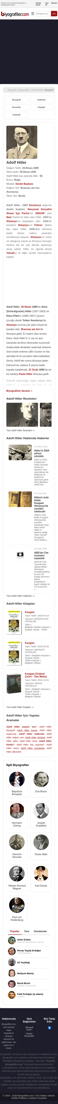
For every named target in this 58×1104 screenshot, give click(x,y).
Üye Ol (47, 4)
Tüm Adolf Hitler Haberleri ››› (20, 596)
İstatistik (17, 114)
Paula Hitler (41, 854)
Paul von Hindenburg (17, 918)
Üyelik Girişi (38, 4)
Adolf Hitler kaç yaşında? (30, 744)
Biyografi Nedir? (29, 1028)
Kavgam (29, 612)
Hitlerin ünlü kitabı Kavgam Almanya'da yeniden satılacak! (41, 504)
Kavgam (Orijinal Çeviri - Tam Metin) (36, 675)
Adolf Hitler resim (28, 741)
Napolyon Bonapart (17, 793)
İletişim (54, 3)
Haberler (41, 100)
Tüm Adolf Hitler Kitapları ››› (20, 707)
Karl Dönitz (41, 885)
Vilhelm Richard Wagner (17, 887)
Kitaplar (41, 107)
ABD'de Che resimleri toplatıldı (41, 555)
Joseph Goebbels (41, 824)
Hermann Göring (17, 824)
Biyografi (16, 100)
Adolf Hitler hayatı (27, 730)
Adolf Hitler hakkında (31, 734)
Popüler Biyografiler (29, 1034)
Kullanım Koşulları (38, 1098)
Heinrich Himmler (16, 855)
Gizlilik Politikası (19, 1098)
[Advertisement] (29, 52)
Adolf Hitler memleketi (32, 748)
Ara (54, 13)
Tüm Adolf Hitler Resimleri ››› (20, 430)
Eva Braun (41, 791)
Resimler (16, 107)
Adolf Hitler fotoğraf (35, 737)
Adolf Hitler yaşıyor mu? (21, 727)
